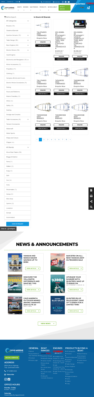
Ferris (67, 357)
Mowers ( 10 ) (10, 26)
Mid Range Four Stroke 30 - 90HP (59, 340)
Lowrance (9, 208)
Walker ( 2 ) (9, 166)
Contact (32, 337)
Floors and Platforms (13, 92)
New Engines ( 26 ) (17, 45)
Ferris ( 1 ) (9, 161)
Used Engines (10, 55)
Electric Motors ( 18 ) (17, 50)
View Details (43, 45)
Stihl (7, 175)
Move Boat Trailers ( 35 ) (13, 152)
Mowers (68, 332)
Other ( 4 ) (9, 101)
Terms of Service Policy (57, 394)
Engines (25, 7)
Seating (8, 110)
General (34, 327)
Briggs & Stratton (11, 157)
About (3, 1)
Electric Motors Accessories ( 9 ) (16, 83)
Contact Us (10, 1)
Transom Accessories (13, 124)
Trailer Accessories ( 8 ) (17, 119)
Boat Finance (82, 332)
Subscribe (9, 353)
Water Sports (10, 133)
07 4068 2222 (46, 2)
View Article (23, 268)
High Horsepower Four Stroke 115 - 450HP (59, 346)
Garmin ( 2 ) (10, 203)
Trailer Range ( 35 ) (17, 40)
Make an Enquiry (17, 224)
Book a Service (62, 8)
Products (43, 7)
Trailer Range (70, 343)
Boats (19, 7)
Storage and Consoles (13, 114)
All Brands (17, 147)
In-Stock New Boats (46, 347)
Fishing (8, 87)
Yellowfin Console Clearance (47, 355)
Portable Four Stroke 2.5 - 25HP (58, 336)
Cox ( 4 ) (8, 180)
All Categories (17, 21)
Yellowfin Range (46, 337)
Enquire (43, 42)
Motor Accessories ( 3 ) (13, 64)
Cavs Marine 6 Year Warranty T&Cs (35, 333)
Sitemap (85, 394)
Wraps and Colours (12, 138)
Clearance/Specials (12, 30)
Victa (8, 185)
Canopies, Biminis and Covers (15, 78)
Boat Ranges (45, 328)
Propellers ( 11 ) (11, 69)
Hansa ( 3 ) (9, 194)
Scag (67, 362)
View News (47, 302)
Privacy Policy (73, 394)
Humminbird (10, 217)
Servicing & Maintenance (81, 336)
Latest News (81, 339)
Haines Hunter (46, 339)
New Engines (70, 345)
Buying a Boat (52, 7)
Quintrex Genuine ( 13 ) (17, 35)
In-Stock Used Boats (46, 351)
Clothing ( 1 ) (10, 73)
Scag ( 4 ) (9, 171)
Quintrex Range (46, 334)
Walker (68, 360)
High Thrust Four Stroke (59, 351)
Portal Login (33, 339)
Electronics (34, 7)
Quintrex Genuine (68, 339)
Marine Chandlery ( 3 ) (13, 96)
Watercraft (9, 129)
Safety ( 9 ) (9, 105)
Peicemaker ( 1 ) (11, 189)
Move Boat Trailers (45, 343)
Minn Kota (9, 199)
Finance (80, 341)
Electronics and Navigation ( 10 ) (17, 60)
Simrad (8, 213)
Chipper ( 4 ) (10, 142)
